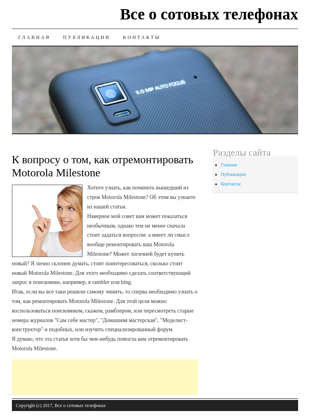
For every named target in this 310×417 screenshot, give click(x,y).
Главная (34, 37)
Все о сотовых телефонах (209, 14)
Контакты (142, 37)
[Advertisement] (156, 377)
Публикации (86, 37)
